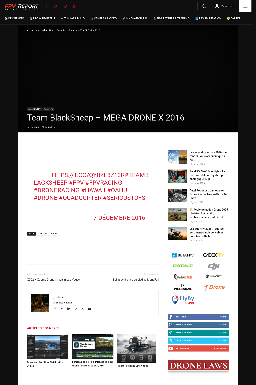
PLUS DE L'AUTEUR (77, 328)
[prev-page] (29, 373)
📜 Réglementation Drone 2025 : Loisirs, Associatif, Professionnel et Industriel (209, 213)
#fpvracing (103, 182)
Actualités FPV (45, 30)
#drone (45, 197)
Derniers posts (178, 144)
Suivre (222, 324)
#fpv (76, 182)
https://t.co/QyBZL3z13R (87, 175)
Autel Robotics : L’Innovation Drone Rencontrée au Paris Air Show (208, 194)
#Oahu (117, 190)
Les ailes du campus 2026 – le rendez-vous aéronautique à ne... (208, 156)
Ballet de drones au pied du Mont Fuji (136, 279)
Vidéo (54, 233)
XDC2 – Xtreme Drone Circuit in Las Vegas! (54, 279)
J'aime (223, 316)
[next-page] (35, 373)
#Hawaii (93, 190)
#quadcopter (80, 197)
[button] (204, 6)
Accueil (31, 30)
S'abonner (220, 348)
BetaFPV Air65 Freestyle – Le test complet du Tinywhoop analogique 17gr (207, 175)
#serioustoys (124, 197)
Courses (43, 233)
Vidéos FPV (48, 109)
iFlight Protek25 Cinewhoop (132, 365)
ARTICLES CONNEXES (43, 328)
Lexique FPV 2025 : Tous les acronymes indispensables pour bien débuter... (207, 232)
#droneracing (57, 190)
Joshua (35, 126)
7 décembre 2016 (119, 217)
